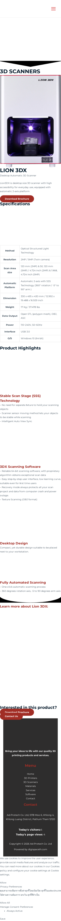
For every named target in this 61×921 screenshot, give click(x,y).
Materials (30, 786)
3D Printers (30, 778)
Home (30, 774)
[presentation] (24, 47)
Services (30, 790)
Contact (30, 798)
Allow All (5, 902)
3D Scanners (30, 782)
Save (2, 918)
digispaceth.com (37, 849)
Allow (3, 882)
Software (30, 794)
